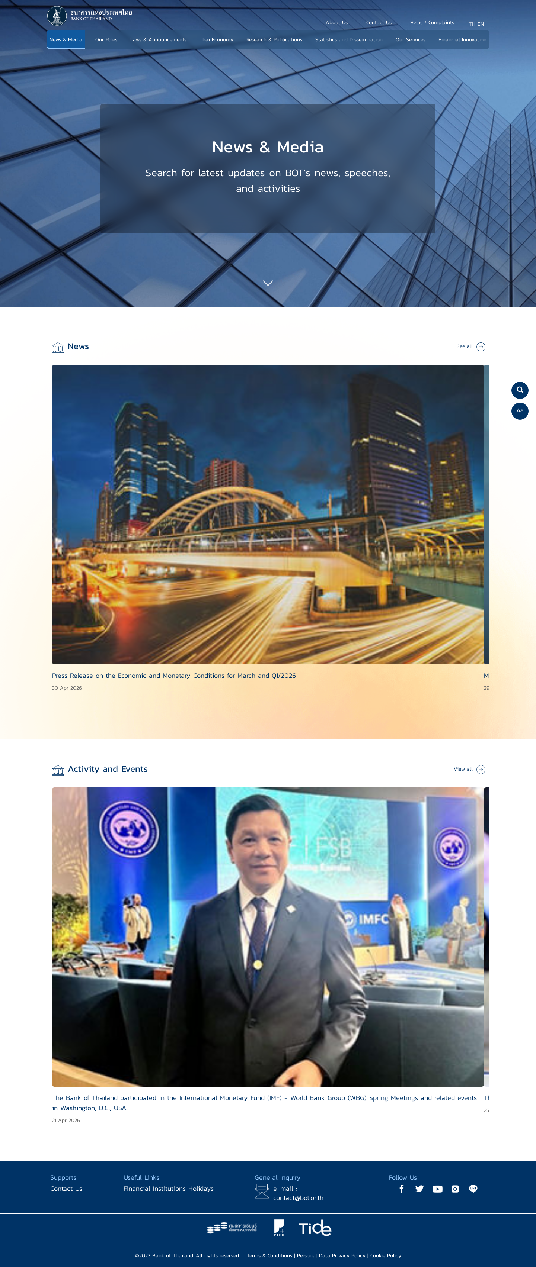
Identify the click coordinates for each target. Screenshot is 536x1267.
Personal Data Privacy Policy (331, 1256)
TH (472, 24)
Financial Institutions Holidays (169, 1188)
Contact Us (66, 1188)
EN (481, 24)
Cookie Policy (385, 1256)
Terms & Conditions (269, 1256)
